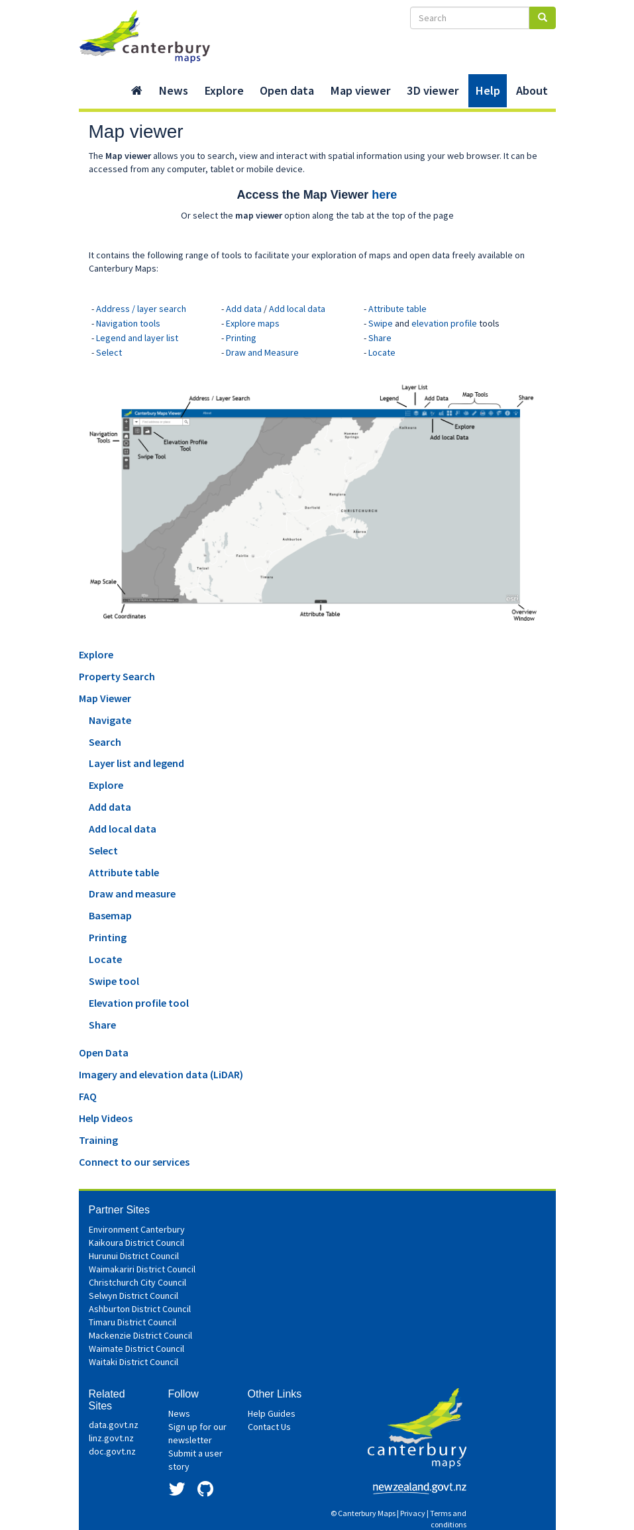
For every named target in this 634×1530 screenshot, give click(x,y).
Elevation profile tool (139, 1002)
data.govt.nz (113, 1425)
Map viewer (360, 90)
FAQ (88, 1096)
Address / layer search (141, 309)
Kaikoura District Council (136, 1243)
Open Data (104, 1052)
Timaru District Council (132, 1322)
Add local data (297, 309)
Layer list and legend (136, 763)
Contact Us (269, 1427)
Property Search (117, 676)
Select (109, 352)
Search (105, 741)
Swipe (380, 323)
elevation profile (444, 323)
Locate (382, 352)
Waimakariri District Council (142, 1269)
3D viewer (433, 90)
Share (380, 338)
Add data (244, 309)
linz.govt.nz (111, 1438)
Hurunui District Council (134, 1256)
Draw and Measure (262, 352)
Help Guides (271, 1413)
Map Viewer (105, 698)
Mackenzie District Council (140, 1335)
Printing (241, 338)
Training (98, 1140)
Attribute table (397, 309)
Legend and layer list (137, 338)
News (173, 90)
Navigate (110, 720)
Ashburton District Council (140, 1309)
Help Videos (105, 1118)
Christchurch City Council (137, 1282)
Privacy (412, 1513)
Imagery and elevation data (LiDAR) (161, 1074)
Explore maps (253, 323)
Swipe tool (114, 981)
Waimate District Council (136, 1348)
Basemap (110, 915)
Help (487, 90)
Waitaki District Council (133, 1362)
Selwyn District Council (133, 1295)
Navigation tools (128, 323)
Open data (287, 90)
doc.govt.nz (112, 1451)
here (384, 194)
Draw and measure (132, 893)
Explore (224, 90)
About (532, 90)
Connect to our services (134, 1161)
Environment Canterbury (137, 1229)
